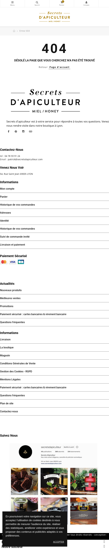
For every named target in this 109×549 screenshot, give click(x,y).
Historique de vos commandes (17, 204)
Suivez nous (9, 435)
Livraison (5, 339)
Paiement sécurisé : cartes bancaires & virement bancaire (33, 314)
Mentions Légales (10, 379)
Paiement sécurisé (13, 256)
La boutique (7, 347)
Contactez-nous (9, 411)
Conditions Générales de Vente (18, 363)
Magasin (5, 355)
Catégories (12, 2)
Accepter (58, 541)
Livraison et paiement (12, 244)
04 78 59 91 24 (12, 155)
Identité (4, 220)
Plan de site (6, 403)
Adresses (5, 212)
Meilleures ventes (10, 298)
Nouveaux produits (11, 290)
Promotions (6, 306)
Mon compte (86, 2)
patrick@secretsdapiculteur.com (25, 159)
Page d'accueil (59, 67)
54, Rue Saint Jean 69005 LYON (16, 173)
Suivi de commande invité (15, 236)
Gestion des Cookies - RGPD (16, 371)
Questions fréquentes (12, 322)
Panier (4, 196)
